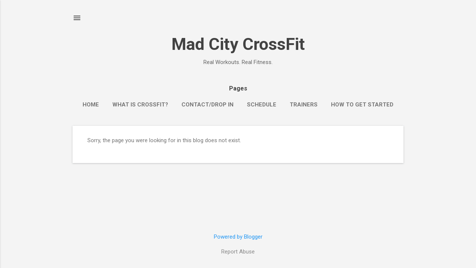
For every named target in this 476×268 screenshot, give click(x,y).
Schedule (261, 104)
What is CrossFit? (140, 104)
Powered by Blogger (238, 236)
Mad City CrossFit (238, 44)
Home (91, 104)
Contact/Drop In (207, 104)
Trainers (304, 104)
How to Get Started (362, 104)
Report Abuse (238, 251)
